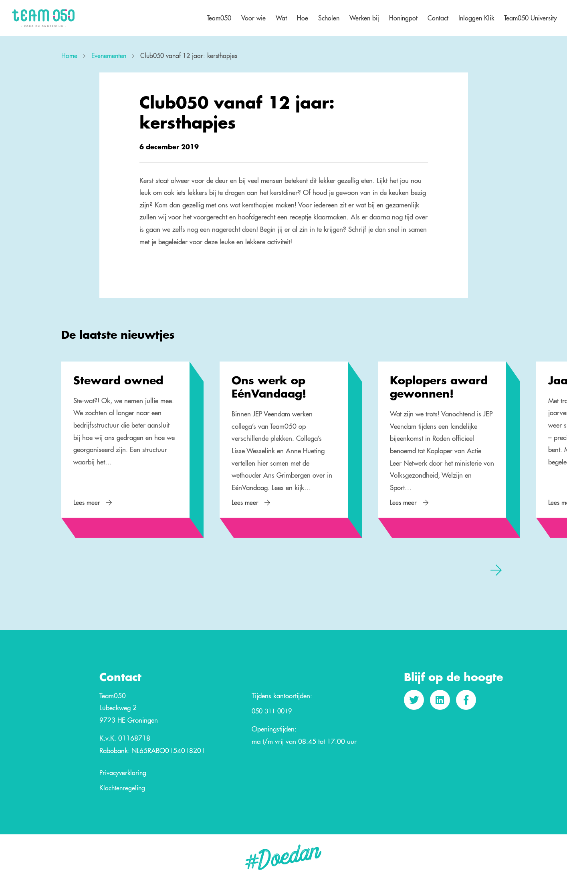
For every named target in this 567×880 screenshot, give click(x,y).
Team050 (219, 18)
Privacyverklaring (122, 773)
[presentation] (496, 570)
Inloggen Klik (476, 18)
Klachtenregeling (122, 788)
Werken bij (364, 18)
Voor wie (253, 18)
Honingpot (403, 18)
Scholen (328, 18)
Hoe (302, 18)
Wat (281, 18)
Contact (438, 18)
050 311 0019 (272, 711)
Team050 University (530, 18)
